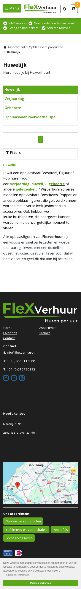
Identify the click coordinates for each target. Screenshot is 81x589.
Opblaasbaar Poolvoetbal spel (31, 117)
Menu (13, 8)
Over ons (10, 333)
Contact (9, 338)
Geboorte (13, 107)
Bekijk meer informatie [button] (16, 575)
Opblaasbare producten (46, 47)
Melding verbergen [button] (40, 583)
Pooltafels (60, 529)
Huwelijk (13, 52)
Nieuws (44, 333)
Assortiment (16, 47)
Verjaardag (14, 98)
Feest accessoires (19, 538)
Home (8, 327)
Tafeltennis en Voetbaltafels (26, 529)
